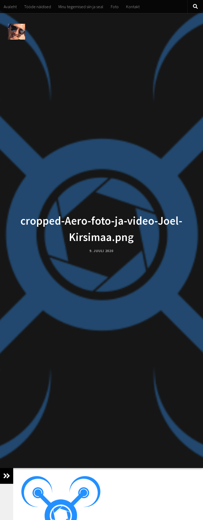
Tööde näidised (37, 6)
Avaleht (10, 6)
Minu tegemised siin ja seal (80, 6)
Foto (115, 6)
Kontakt (133, 6)
